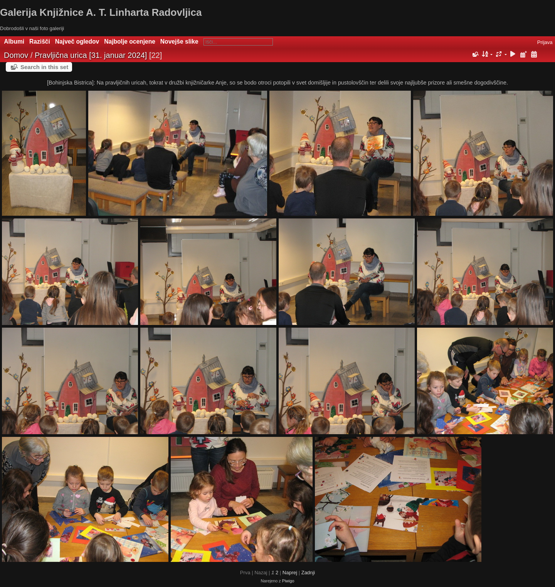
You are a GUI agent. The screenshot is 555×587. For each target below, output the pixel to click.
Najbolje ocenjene (129, 41)
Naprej (290, 572)
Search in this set (44, 67)
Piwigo (288, 581)
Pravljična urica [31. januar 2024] (91, 55)
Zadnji (308, 572)
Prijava (545, 42)
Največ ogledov (77, 41)
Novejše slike (179, 41)
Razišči (39, 41)
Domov (16, 55)
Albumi (14, 41)
